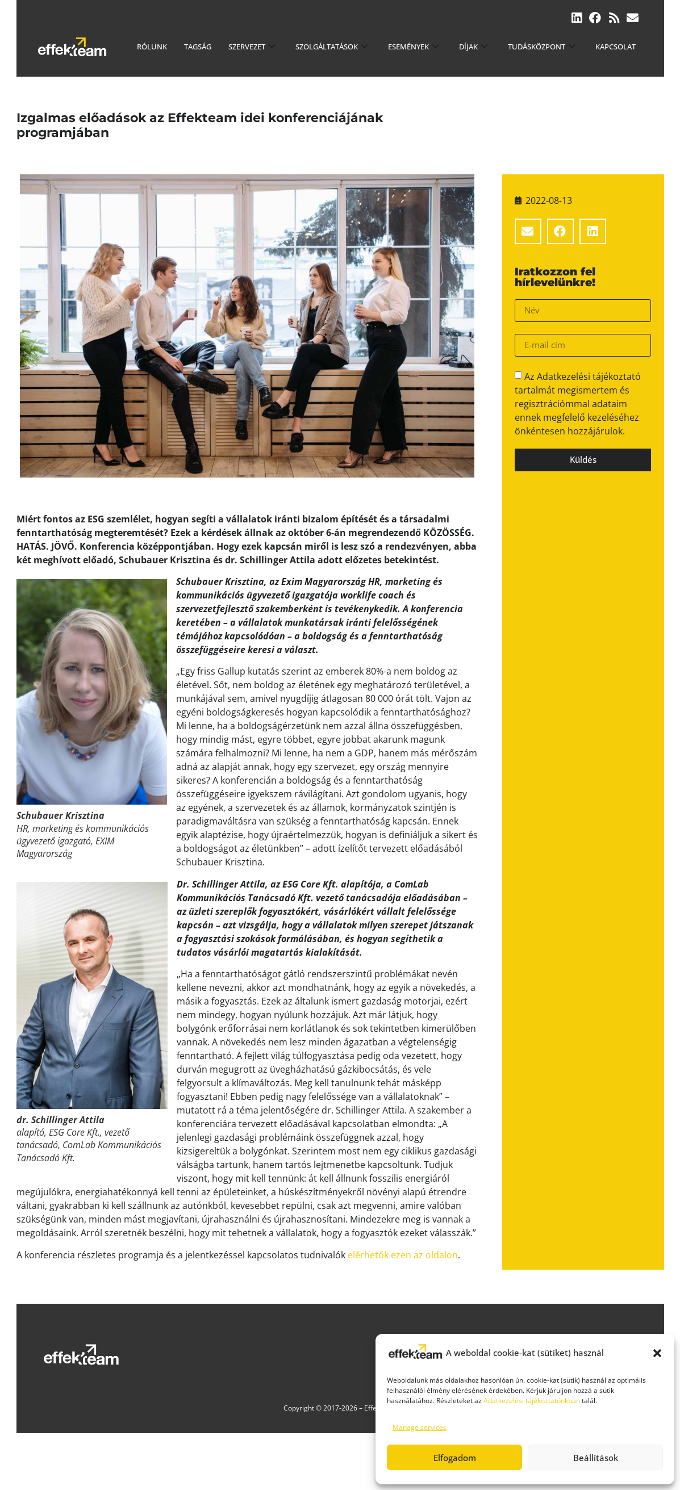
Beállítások (595, 1457)
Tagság (197, 46)
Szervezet (251, 46)
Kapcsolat (615, 46)
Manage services (420, 1427)
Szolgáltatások (331, 46)
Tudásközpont (541, 46)
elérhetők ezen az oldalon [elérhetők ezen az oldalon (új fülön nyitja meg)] (403, 1255)
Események (413, 46)
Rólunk (152, 46)
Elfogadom (454, 1457)
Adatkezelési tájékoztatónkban (531, 1400)
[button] (657, 1353)
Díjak (473, 46)
